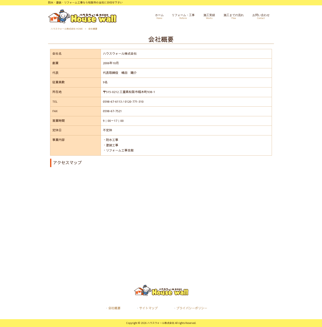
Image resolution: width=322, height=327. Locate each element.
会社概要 (114, 308)
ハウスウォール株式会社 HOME (67, 29)
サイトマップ (148, 308)
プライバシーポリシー (191, 308)
